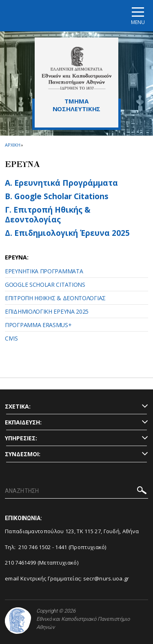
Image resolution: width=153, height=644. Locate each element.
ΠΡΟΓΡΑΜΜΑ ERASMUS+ (38, 325)
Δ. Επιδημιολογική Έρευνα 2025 (67, 233)
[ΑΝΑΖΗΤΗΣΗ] (76, 491)
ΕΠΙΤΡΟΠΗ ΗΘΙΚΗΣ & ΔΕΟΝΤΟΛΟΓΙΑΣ (55, 298)
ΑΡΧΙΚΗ (12, 145)
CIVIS (11, 338)
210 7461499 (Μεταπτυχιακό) (41, 562)
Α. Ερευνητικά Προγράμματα (61, 183)
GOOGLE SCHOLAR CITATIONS (45, 284)
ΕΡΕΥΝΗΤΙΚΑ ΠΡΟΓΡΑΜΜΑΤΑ (44, 271)
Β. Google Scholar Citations (57, 196)
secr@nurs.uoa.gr (106, 578)
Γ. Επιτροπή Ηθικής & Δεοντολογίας (48, 214)
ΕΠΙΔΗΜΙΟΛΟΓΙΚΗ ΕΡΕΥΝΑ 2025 (47, 311)
